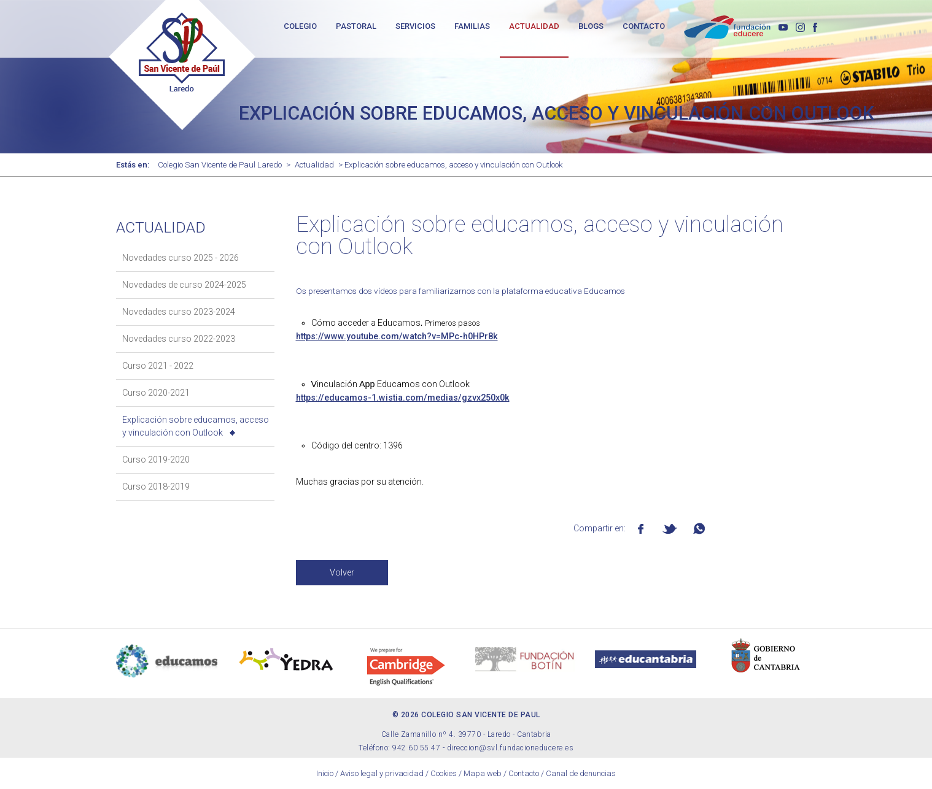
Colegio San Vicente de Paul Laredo (220, 164)
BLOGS (591, 26)
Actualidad (314, 164)
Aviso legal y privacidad (382, 773)
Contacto (523, 773)
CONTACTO (644, 26)
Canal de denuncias (581, 773)
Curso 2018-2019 (156, 486)
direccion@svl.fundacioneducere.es (510, 748)
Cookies (443, 773)
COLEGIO (300, 26)
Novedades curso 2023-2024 (178, 312)
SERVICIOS (415, 26)
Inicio (324, 773)
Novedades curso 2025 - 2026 (180, 258)
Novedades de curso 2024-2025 (184, 285)
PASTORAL (356, 26)
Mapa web (483, 773)
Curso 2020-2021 (156, 393)
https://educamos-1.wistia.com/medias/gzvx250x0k (403, 397)
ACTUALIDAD (534, 26)
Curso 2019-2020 (156, 459)
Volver (342, 572)
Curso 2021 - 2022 (157, 366)
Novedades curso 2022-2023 (178, 339)
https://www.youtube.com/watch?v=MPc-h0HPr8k (397, 336)
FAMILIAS (472, 26)
